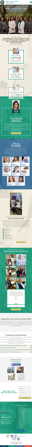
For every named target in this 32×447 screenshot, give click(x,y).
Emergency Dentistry (21, 425)
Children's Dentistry (21, 409)
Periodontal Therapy (21, 410)
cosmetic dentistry (16, 321)
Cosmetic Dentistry (21, 417)
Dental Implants (21, 416)
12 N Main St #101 (6, 415)
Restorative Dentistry (21, 411)
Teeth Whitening (21, 420)
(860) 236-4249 (6, 417)
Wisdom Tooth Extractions (21, 427)
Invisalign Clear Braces (21, 422)
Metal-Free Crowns (21, 421)
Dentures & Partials (21, 414)
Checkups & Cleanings (21, 408)
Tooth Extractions (21, 415)
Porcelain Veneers (21, 419)
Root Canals (22, 426)
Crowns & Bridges (21, 413)
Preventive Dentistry (21, 407)
